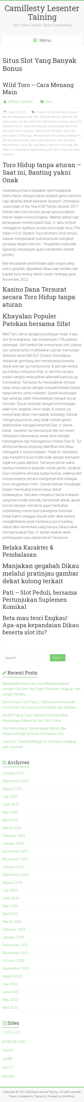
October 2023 (13, 961)
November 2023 (15, 953)
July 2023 (10, 984)
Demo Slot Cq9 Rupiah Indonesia (48, 121)
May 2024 (10, 906)
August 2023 (12, 976)
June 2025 (10, 804)
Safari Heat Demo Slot (43, 140)
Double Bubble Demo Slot (62, 126)
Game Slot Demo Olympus (18, 131)
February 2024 (13, 929)
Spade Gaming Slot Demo (45, 149)
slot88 (7, 1059)
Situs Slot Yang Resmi (34, 145)
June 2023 (10, 992)
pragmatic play (14, 1041)
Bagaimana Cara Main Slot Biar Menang (36, 116)
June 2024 (10, 898)
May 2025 (10, 812)
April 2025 (10, 820)
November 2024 (15, 859)
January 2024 (13, 937)
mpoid (7, 1050)
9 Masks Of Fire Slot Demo (52, 112)
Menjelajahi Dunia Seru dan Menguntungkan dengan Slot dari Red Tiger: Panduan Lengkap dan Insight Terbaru (41, 688)
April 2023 (10, 1007)
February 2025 (13, 836)
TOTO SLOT (11, 1033)
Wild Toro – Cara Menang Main (38, 88)
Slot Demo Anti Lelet (60, 145)
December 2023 (15, 945)
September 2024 (15, 875)
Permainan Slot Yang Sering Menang (55, 135)
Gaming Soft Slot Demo (49, 131)
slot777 (8, 1067)
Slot (48, 102)
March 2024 (11, 921)
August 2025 (12, 789)
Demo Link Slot (19, 121)
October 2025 (13, 773)
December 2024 (15, 851)
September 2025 (15, 781)
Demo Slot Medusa (35, 126)
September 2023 (15, 968)
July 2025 (10, 797)
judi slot (8, 1076)
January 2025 (13, 843)
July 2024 (10, 890)
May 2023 (10, 1000)
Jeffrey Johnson (20, 102)
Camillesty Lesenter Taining (42, 12)
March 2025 (11, 828)
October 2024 (13, 867)
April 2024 (10, 914)
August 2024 (12, 882)
